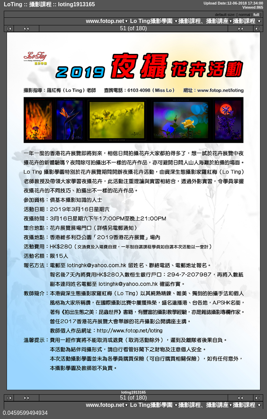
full (256, 15)
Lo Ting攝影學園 (151, 21)
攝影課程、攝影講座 (203, 21)
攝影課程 (244, 21)
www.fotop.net (105, 21)
